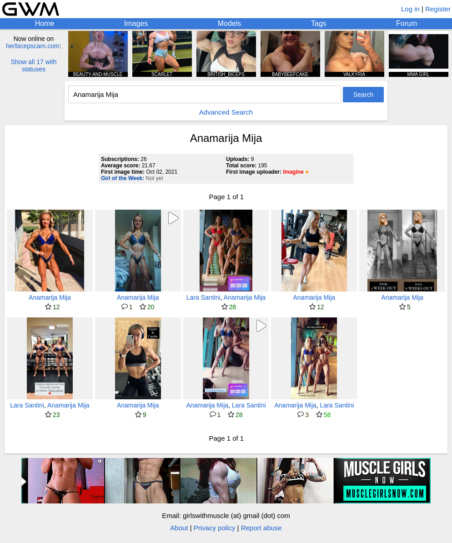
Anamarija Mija (50, 297)
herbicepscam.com (33, 46)
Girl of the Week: (122, 178)
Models (229, 23)
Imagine (293, 172)
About (179, 528)
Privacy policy (215, 528)
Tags (318, 23)
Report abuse (261, 528)
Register (438, 9)
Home (45, 23)
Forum (406, 23)
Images (136, 23)
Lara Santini (203, 297)
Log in (410, 9)
